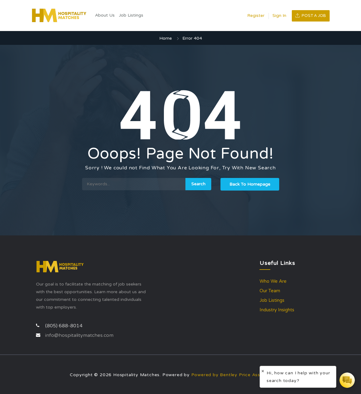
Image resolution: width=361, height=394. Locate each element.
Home (165, 38)
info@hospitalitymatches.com (79, 335)
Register (255, 15)
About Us (105, 15)
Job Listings (131, 15)
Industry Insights (277, 310)
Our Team (270, 291)
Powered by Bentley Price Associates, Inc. (239, 374)
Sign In (279, 15)
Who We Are (273, 281)
